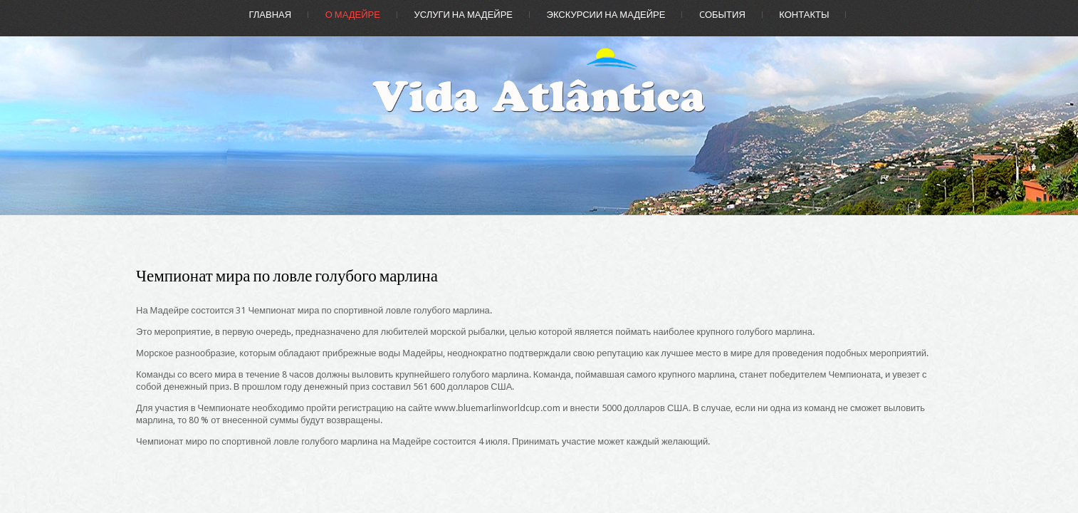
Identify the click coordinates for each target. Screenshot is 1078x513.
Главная (270, 14)
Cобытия (722, 14)
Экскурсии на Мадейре (606, 14)
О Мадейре (352, 14)
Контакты (804, 14)
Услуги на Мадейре (463, 14)
